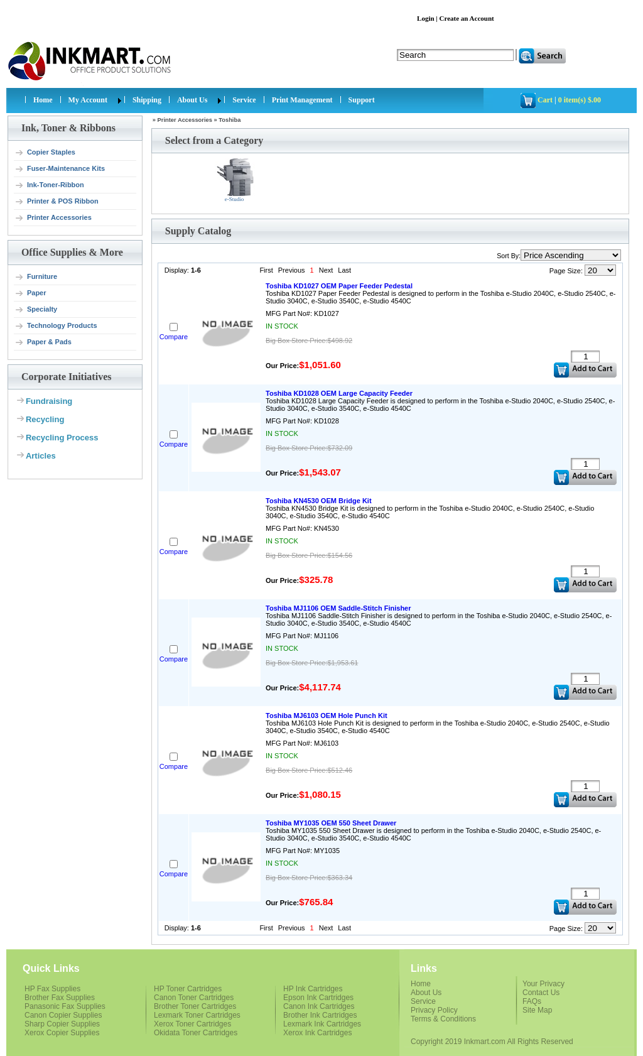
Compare (173, 336)
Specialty (35, 310)
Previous (291, 270)
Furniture (35, 277)
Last (344, 270)
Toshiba (229, 120)
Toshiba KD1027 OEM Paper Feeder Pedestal (339, 286)
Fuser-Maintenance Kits (59, 169)
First (266, 270)
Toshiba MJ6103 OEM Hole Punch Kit (326, 715)
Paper (30, 293)
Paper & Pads (43, 342)
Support (362, 99)
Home (43, 99)
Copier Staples (44, 153)
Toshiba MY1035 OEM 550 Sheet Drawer (331, 823)
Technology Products (55, 326)
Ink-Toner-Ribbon (49, 185)
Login (426, 18)
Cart (545, 99)
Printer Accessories (53, 218)
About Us (192, 99)
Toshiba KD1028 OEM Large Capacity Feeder (339, 393)
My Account (87, 99)
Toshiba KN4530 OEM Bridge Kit (319, 500)
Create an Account (467, 18)
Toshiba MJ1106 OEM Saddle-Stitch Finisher (338, 608)
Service (244, 99)
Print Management (302, 99)
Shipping (146, 99)
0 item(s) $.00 (579, 99)
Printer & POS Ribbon (56, 202)
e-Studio (236, 180)
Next (326, 270)
